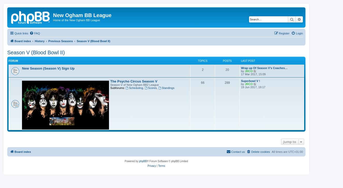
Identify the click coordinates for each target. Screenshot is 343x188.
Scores (151, 87)
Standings (166, 87)
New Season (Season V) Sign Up (48, 68)
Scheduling (134, 87)
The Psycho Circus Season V (133, 81)
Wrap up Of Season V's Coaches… (264, 68)
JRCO (249, 71)
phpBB (143, 161)
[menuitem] (35, 33)
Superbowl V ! (250, 80)
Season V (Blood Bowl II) (36, 52)
